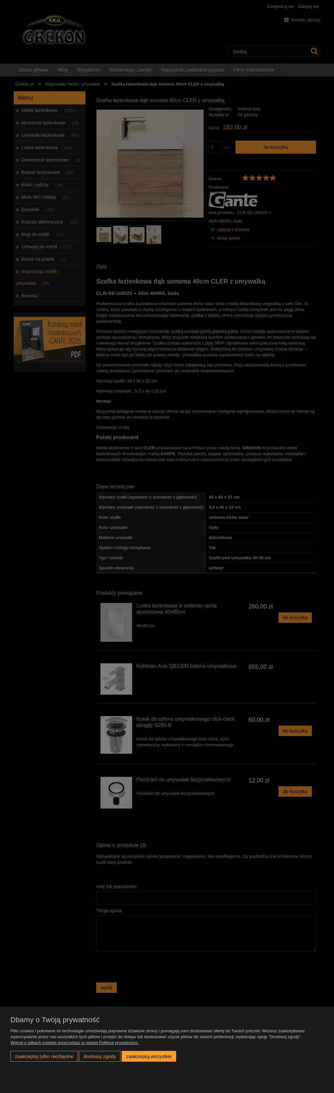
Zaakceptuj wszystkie (149, 1056)
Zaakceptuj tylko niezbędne (44, 1056)
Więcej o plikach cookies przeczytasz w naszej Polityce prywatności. (74, 1042)
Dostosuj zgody (100, 1056)
